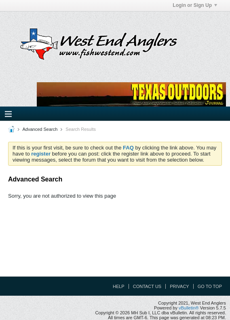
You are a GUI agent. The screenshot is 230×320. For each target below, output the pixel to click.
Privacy (179, 286)
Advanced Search (39, 129)
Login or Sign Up (195, 5)
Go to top (210, 286)
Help (118, 286)
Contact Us (147, 286)
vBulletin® (189, 307)
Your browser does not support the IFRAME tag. (131, 94)
